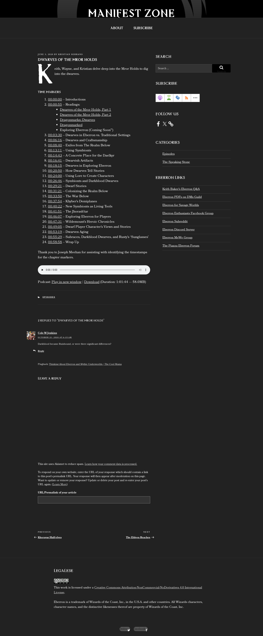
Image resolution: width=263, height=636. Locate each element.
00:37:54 (55, 202)
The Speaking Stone (176, 162)
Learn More (60, 484)
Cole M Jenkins (47, 333)
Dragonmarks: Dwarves (77, 120)
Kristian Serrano (70, 54)
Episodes (49, 297)
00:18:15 (55, 166)
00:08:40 (55, 146)
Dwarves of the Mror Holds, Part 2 (85, 115)
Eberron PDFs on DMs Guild (182, 197)
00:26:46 (55, 181)
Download (91, 282)
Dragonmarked (71, 125)
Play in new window (66, 282)
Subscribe (143, 28)
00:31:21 (55, 191)
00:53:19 (55, 232)
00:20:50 (55, 171)
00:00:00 (55, 100)
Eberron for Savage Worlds (180, 205)
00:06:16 (55, 140)
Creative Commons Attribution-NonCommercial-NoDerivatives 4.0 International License (128, 590)
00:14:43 (55, 156)
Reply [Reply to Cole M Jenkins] (41, 351)
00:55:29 (55, 237)
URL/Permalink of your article (57, 493)
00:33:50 (55, 196)
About (116, 28)
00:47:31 (55, 222)
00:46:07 (55, 217)
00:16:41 (55, 161)
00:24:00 (55, 176)
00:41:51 (55, 212)
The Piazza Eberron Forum (180, 246)
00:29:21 (55, 186)
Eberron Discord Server (178, 230)
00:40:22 (55, 207)
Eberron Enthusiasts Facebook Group (187, 213)
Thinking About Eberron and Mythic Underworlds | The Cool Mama (85, 364)
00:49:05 (55, 227)
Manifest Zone (131, 13)
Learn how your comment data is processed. (111, 464)
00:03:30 (55, 135)
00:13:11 (55, 151)
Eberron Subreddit (175, 221)
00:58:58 (55, 242)
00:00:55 (55, 105)
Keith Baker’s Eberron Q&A (181, 189)
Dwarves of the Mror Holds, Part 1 (85, 110)
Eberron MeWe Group (177, 238)
